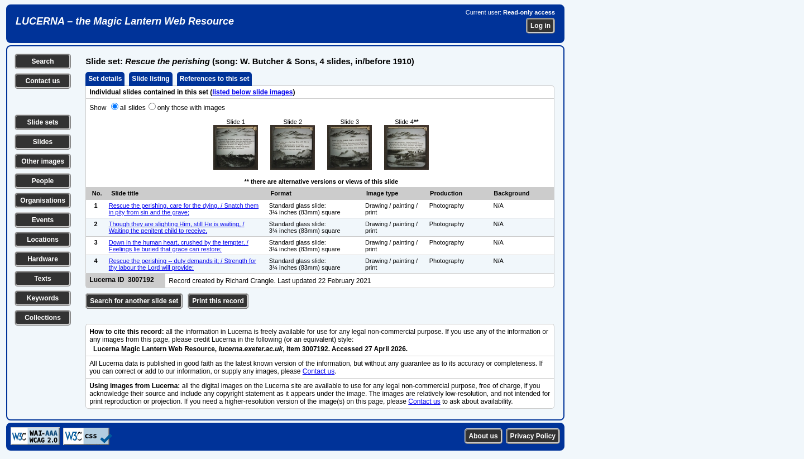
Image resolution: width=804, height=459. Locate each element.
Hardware (42, 259)
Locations (43, 239)
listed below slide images (252, 92)
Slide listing (150, 79)
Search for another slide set (134, 301)
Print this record (218, 301)
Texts (42, 279)
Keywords (43, 298)
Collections (43, 318)
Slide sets (42, 122)
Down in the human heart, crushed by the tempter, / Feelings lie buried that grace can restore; (178, 245)
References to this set (215, 79)
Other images (42, 161)
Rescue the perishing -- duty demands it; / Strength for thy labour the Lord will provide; (182, 264)
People (43, 181)
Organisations (42, 200)
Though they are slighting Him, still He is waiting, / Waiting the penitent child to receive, (177, 227)
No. (97, 193)
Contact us (42, 81)
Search (42, 61)
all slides (133, 108)
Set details (105, 79)
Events (43, 220)
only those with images (191, 108)
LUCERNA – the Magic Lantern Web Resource (125, 21)
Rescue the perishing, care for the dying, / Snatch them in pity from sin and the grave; (184, 209)
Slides (42, 142)
